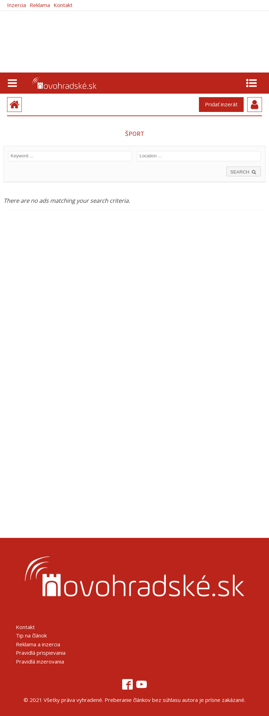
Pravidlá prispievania (40, 652)
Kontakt (63, 5)
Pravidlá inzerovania (40, 661)
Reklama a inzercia (38, 644)
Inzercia (16, 5)
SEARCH (243, 172)
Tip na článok (31, 635)
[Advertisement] (71, 401)
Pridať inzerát (221, 104)
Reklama (40, 5)
